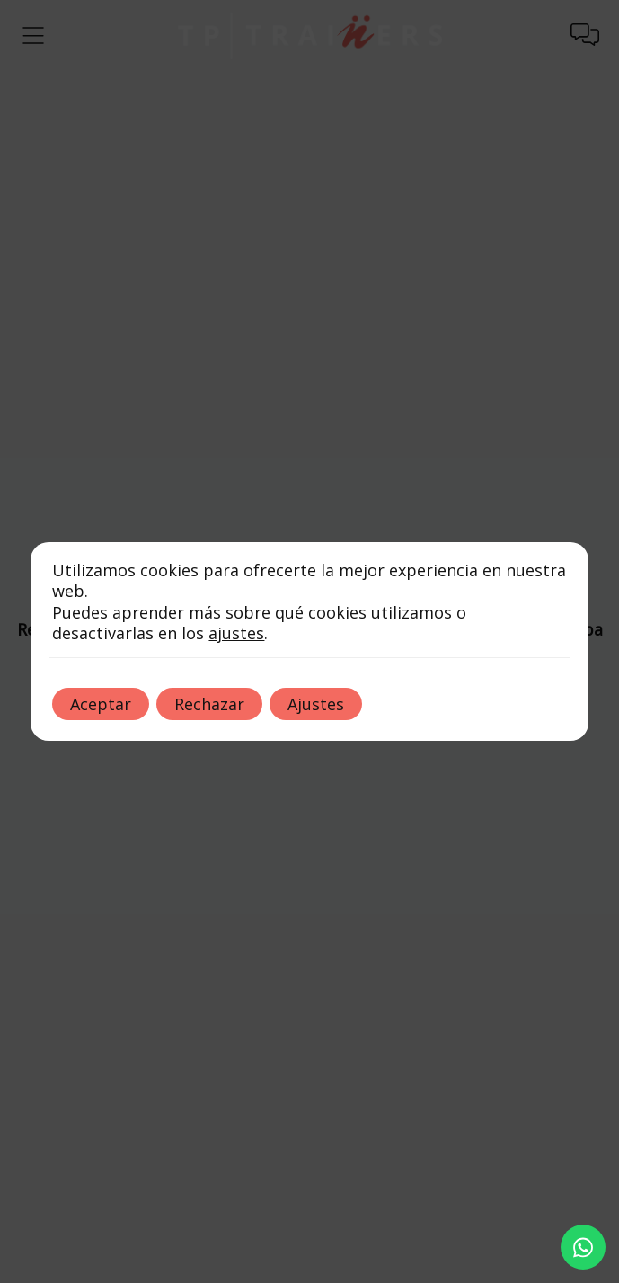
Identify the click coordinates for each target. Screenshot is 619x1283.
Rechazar (209, 704)
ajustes (236, 633)
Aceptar (100, 704)
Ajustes (315, 704)
